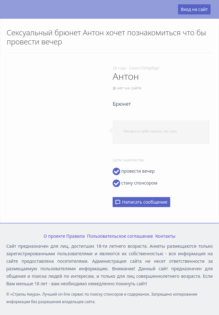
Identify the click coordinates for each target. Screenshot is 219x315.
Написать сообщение (141, 202)
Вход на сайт (194, 9)
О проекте (54, 236)
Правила (75, 236)
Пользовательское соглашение (120, 236)
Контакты (165, 236)
